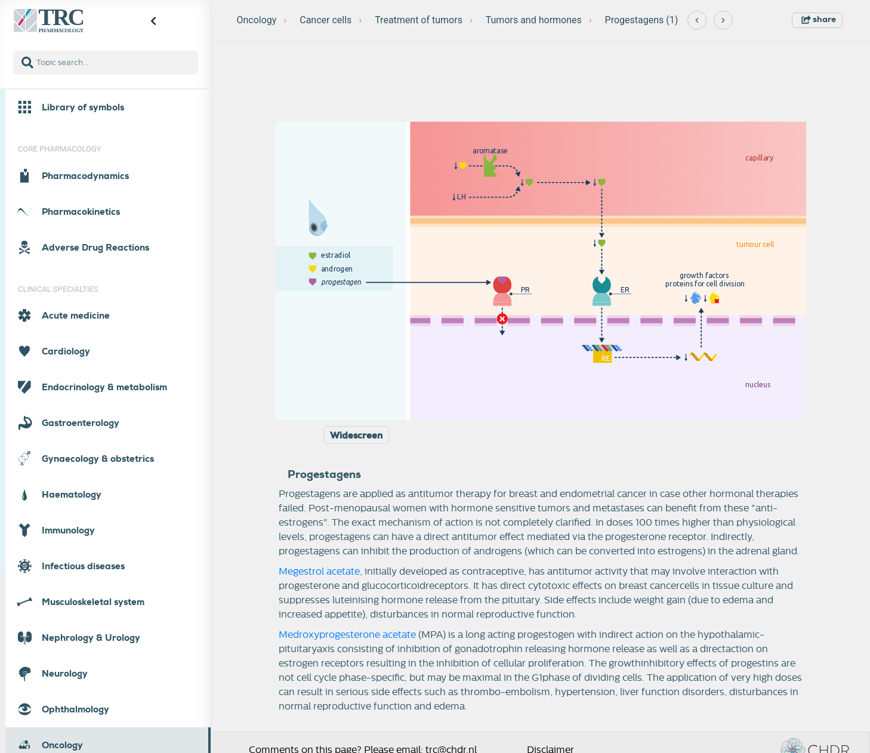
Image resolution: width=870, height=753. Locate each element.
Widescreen (356, 436)
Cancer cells (325, 20)
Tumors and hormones (534, 20)
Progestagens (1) (641, 20)
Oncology (257, 20)
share (818, 19)
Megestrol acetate (319, 571)
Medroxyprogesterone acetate (347, 635)
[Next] (723, 20)
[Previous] (697, 20)
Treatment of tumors (418, 20)
